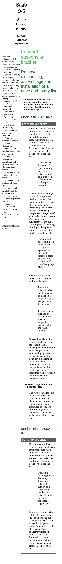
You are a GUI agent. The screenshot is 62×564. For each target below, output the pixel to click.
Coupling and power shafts (9, 113)
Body (6, 212)
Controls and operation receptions (11, 62)
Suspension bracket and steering (11, 120)
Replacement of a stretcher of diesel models (11, 183)
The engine (8, 72)
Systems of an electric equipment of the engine (11, 96)
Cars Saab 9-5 (10, 59)
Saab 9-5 (6, 56)
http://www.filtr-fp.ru (13, 225)
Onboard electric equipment (10, 215)
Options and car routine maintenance (11, 68)
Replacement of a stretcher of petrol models (11, 175)
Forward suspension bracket (10, 139)
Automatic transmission (7, 107)
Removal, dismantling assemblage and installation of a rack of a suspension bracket (11, 163)
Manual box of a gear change (10, 102)
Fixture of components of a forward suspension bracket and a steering (42, 214)
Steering (9, 204)
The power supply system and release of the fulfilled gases (11, 88)
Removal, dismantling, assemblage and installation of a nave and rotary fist (11, 148)
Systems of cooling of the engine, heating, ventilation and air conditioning (11, 79)
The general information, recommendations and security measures (9, 130)
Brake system (9, 117)
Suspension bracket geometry (9, 207)
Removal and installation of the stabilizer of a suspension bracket (10, 192)
